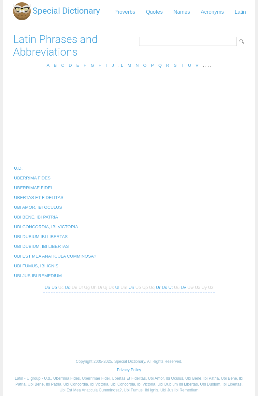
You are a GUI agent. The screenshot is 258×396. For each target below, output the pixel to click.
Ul (117, 287)
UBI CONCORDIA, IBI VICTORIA (46, 226)
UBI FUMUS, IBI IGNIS (36, 265)
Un (131, 287)
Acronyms (212, 12)
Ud (67, 287)
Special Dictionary (66, 11)
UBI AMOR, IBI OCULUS (38, 207)
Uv (183, 287)
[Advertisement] (129, 118)
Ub (54, 287)
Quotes (154, 12)
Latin (240, 12)
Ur (158, 287)
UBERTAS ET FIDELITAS (39, 197)
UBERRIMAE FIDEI (33, 187)
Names (181, 12)
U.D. (18, 168)
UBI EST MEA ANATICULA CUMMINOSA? (55, 256)
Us (164, 287)
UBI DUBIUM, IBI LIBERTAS (41, 246)
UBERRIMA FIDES (32, 178)
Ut (170, 287)
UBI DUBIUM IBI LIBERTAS (41, 236)
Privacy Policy (129, 370)
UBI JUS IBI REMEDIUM (38, 275)
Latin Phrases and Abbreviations (55, 45)
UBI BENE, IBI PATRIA (36, 217)
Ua (47, 287)
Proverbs (124, 12)
